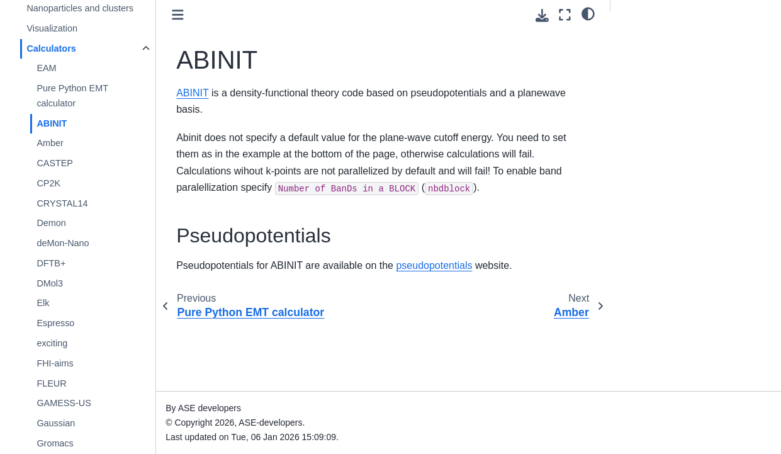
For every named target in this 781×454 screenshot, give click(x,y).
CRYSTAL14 (62, 203)
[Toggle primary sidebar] (177, 15)
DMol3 (50, 283)
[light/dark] (588, 13)
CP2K (48, 183)
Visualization (51, 28)
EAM (46, 68)
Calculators (51, 48)
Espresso (55, 323)
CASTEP (55, 163)
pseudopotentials (434, 265)
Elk (43, 303)
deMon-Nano (63, 243)
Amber (50, 143)
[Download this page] (542, 15)
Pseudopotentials (655, 38)
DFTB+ (51, 263)
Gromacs (55, 443)
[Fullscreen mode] (564, 15)
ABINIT (52, 123)
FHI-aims (55, 363)
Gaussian (56, 423)
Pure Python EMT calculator (72, 95)
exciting (52, 343)
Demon (51, 223)
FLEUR (51, 383)
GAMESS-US (64, 403)
